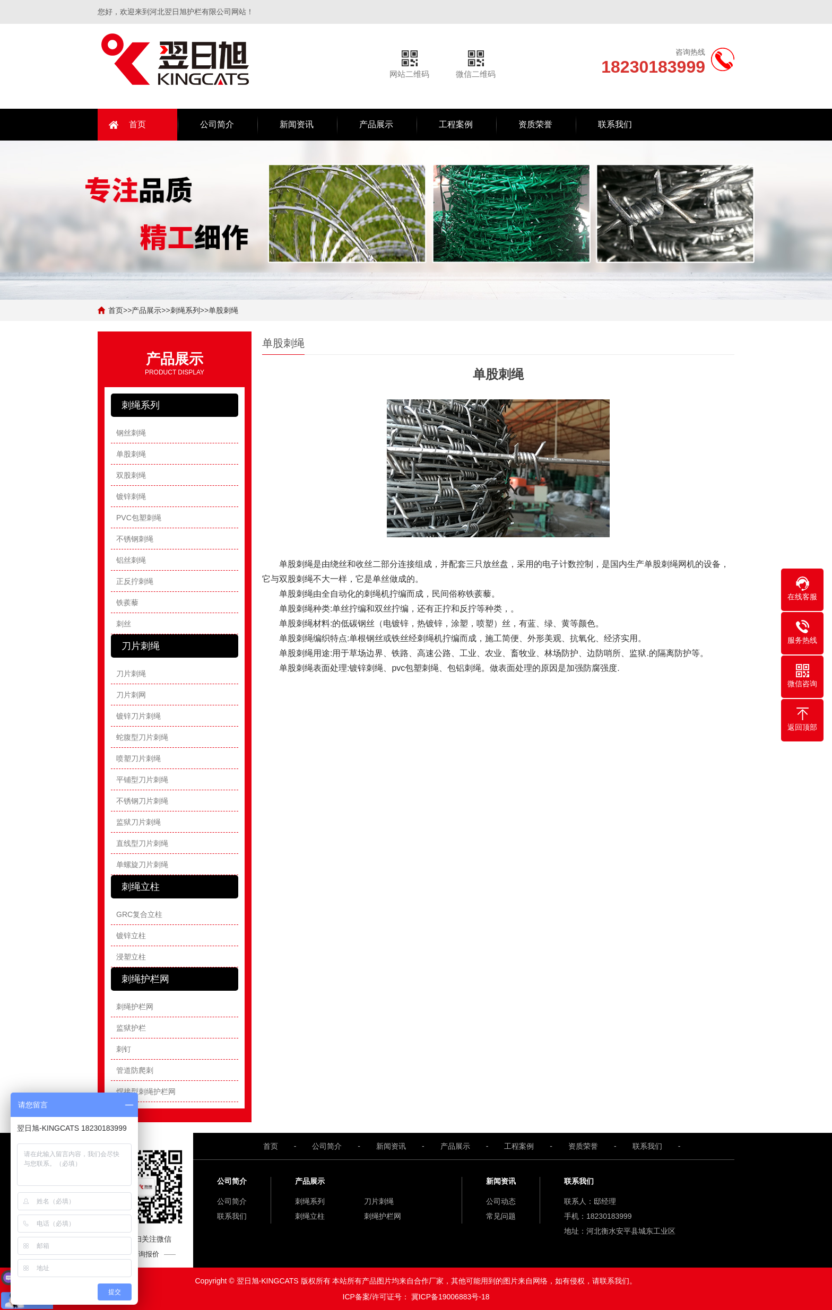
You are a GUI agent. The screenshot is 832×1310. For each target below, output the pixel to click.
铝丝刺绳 (131, 560)
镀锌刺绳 (131, 496)
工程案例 (456, 124)
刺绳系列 (185, 310)
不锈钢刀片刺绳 (142, 801)
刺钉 (123, 1049)
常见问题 (501, 1216)
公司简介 (217, 124)
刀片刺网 (131, 695)
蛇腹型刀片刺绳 (142, 737)
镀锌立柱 (131, 935)
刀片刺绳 (131, 673)
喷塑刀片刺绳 (138, 758)
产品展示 (376, 124)
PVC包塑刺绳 (138, 517)
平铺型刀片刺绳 (142, 779)
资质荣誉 (535, 124)
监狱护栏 (131, 1028)
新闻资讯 (297, 124)
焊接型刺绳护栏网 (146, 1091)
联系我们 (615, 124)
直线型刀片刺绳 (142, 843)
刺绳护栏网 (134, 1006)
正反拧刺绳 (134, 581)
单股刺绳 (223, 310)
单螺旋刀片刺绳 (142, 864)
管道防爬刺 (134, 1070)
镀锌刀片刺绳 (138, 716)
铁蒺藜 (127, 602)
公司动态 (501, 1201)
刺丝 (123, 623)
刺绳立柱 (310, 1216)
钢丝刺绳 (131, 433)
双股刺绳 (131, 475)
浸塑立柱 (131, 957)
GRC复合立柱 (139, 914)
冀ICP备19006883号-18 (450, 1296)
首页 (137, 124)
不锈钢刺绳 (134, 539)
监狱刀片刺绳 (138, 822)
